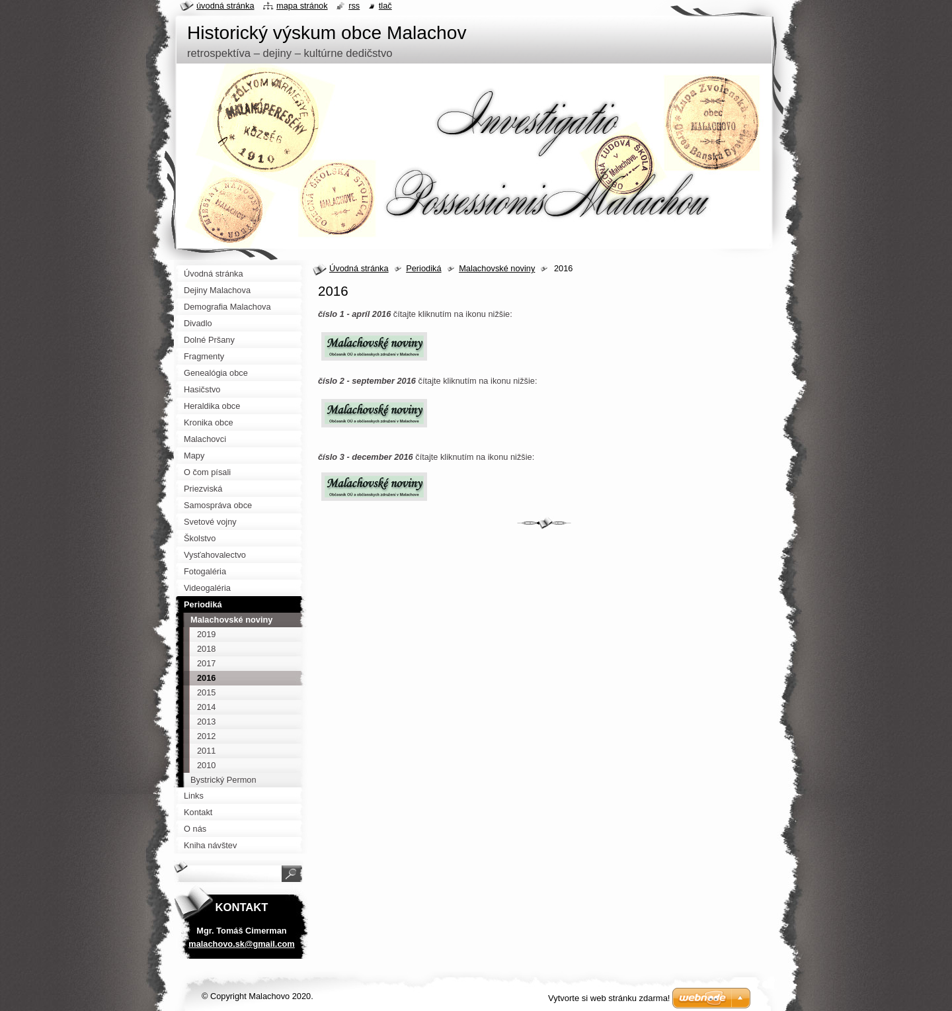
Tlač (385, 6)
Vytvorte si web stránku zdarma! (609, 998)
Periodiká (423, 268)
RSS (354, 6)
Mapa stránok (302, 6)
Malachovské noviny (497, 268)
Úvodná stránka (359, 268)
